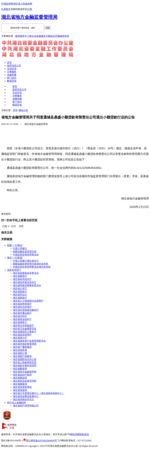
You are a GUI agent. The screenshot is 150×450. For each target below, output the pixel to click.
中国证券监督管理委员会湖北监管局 (31, 267)
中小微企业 (30, 36)
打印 (13, 226)
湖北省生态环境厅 (22, 307)
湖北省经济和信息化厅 (24, 282)
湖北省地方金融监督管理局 (29, 17)
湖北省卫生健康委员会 (24, 328)
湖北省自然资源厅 (22, 304)
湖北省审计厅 (20, 338)
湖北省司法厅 (20, 294)
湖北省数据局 (20, 368)
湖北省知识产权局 (22, 375)
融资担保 (64, 36)
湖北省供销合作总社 (23, 399)
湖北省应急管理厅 (22, 334)
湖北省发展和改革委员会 (26, 273)
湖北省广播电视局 (22, 347)
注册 (29, 9)
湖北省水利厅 (20, 316)
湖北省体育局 (20, 350)
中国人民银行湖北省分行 (26, 260)
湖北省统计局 (20, 353)
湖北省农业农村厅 (22, 319)
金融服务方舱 (43, 36)
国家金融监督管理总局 (24, 251)
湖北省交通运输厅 (22, 313)
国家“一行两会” (15, 245)
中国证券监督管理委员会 (26, 254)
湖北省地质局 (20, 390)
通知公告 (23, 110)
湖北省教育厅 (20, 276)
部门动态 (11, 78)
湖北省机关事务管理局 (24, 365)
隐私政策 (84, 434)
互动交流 (11, 68)
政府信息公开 (14, 65)
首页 (9, 62)
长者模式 (6, 9)
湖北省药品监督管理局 (24, 381)
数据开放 (11, 81)
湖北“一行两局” (15, 257)
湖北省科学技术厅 (22, 279)
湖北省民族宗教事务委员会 (27, 285)
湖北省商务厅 (20, 322)
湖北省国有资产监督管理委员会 (29, 341)
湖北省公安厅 (20, 288)
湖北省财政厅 (20, 297)
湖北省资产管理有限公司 (26, 405)
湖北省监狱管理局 (22, 387)
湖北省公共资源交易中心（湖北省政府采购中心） (38, 393)
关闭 (21, 226)
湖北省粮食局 (20, 384)
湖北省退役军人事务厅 (24, 331)
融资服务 (20, 36)
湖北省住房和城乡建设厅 (26, 310)
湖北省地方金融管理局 (24, 371)
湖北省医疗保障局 (22, 356)
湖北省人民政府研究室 (24, 362)
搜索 (48, 28)
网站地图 (75, 434)
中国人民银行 (20, 248)
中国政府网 (7, 3)
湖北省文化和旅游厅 (23, 325)
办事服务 (11, 71)
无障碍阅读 (16, 9)
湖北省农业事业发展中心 (26, 396)
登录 (24, 9)
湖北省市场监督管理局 (24, 344)
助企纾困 (55, 36)
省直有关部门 (14, 270)
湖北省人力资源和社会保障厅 (28, 301)
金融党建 (11, 75)
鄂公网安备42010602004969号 (40, 440)
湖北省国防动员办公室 (24, 359)
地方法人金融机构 (16, 402)
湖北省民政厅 (20, 291)
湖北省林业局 (20, 378)
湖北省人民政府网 (22, 3)
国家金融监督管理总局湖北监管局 (30, 264)
